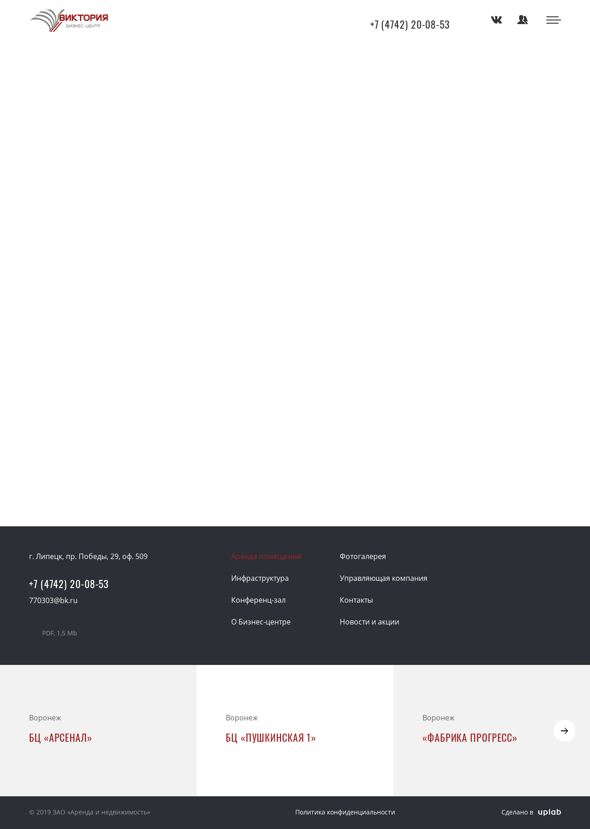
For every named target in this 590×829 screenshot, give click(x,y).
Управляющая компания (383, 578)
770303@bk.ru (53, 600)
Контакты (356, 600)
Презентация (59, 633)
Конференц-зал (258, 600)
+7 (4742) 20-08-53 (410, 24)
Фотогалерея (363, 556)
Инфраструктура (260, 578)
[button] (564, 731)
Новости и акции (369, 622)
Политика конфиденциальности (345, 812)
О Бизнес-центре (261, 622)
